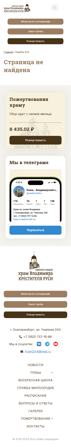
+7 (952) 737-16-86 (37, 337)
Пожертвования (35, 418)
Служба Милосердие (35, 388)
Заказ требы (35, 31)
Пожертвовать (35, 41)
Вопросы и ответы (35, 403)
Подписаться (35, 230)
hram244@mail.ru (38, 351)
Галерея (35, 411)
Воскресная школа (35, 380)
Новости (35, 365)
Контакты (35, 426)
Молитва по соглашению (35, 21)
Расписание (35, 396)
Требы (35, 373)
